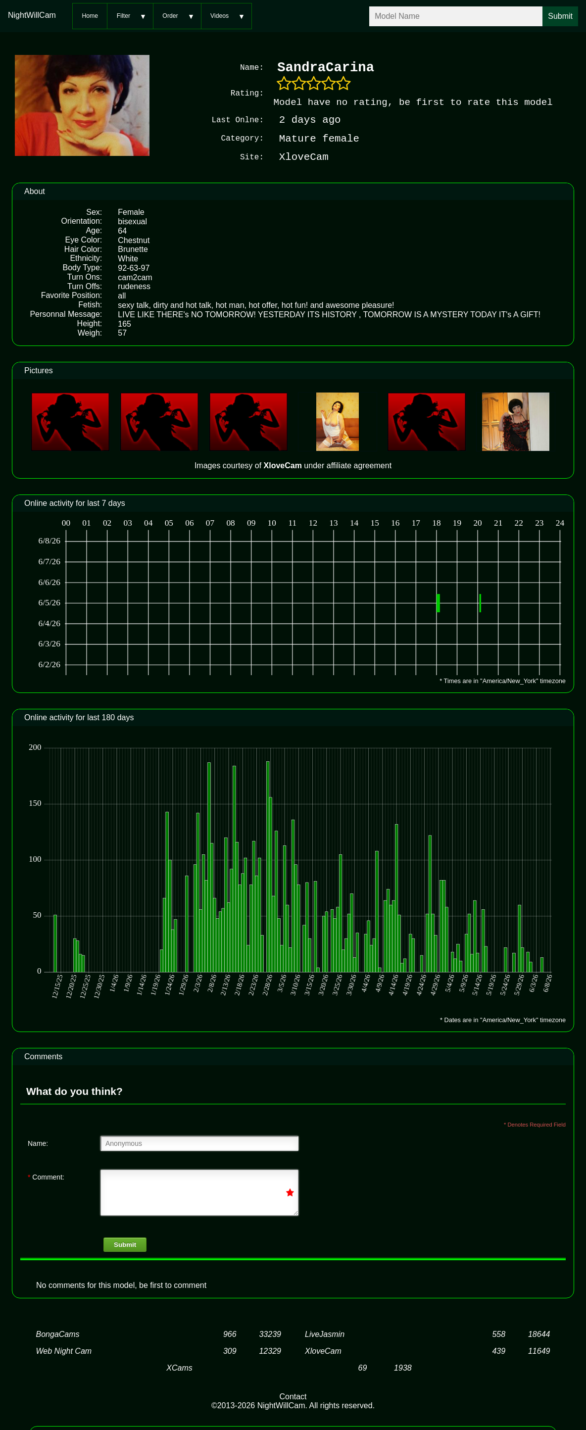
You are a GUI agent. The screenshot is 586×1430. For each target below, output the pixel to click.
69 (362, 1367)
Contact (292, 1396)
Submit (125, 1244)
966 (230, 1334)
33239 (270, 1334)
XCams (179, 1367)
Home (90, 15)
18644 (539, 1334)
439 (498, 1350)
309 (230, 1350)
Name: (38, 1143)
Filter (123, 15)
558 (498, 1334)
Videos (219, 15)
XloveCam (323, 1350)
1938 (403, 1367)
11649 (539, 1350)
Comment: (46, 1177)
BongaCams (58, 1334)
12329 (270, 1350)
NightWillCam (32, 15)
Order (170, 15)
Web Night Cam (64, 1350)
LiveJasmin (324, 1334)
